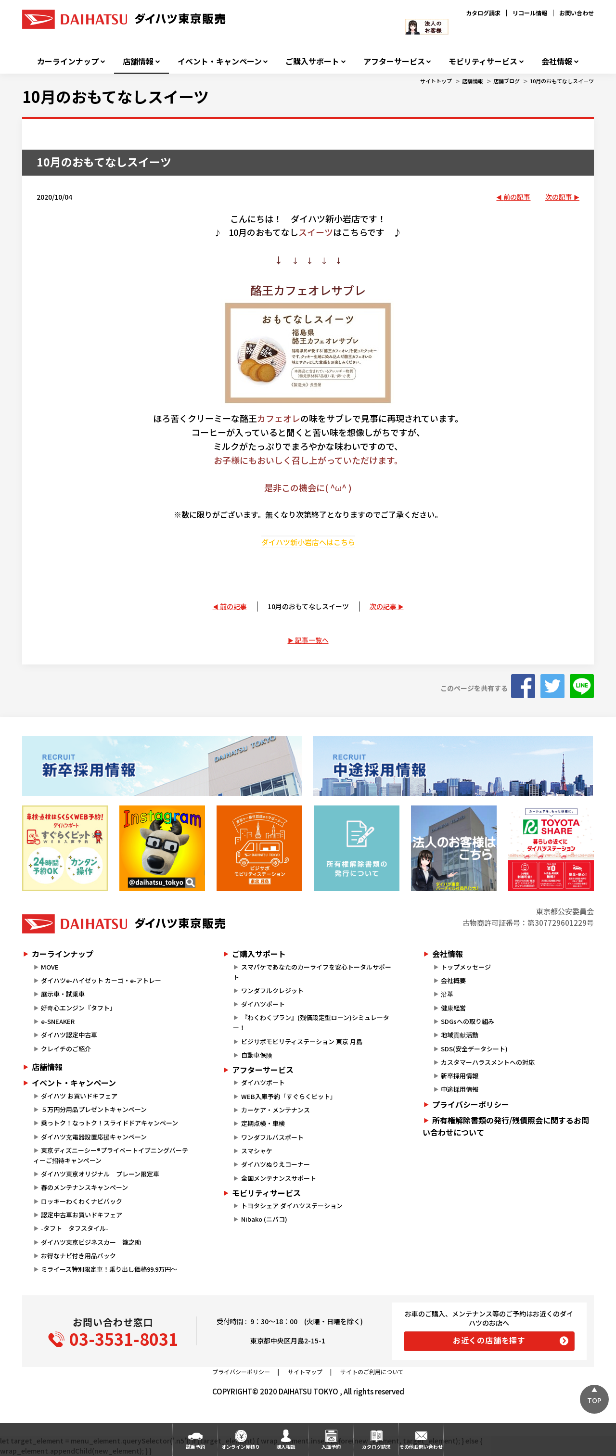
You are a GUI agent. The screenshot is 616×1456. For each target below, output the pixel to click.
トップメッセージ (466, 966)
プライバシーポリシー (470, 1104)
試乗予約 (195, 1446)
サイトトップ (436, 81)
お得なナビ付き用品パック (81, 1255)
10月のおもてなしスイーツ (562, 81)
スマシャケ (256, 1150)
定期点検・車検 (263, 1123)
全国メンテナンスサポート (278, 1178)
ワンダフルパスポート (272, 1137)
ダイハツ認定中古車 (69, 1034)
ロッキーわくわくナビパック (81, 1201)
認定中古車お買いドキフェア (81, 1214)
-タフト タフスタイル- (74, 1228)
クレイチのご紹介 (66, 1048)
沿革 (447, 993)
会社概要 (453, 980)
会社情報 (556, 61)
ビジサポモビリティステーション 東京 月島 (301, 1041)
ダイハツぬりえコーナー (275, 1164)
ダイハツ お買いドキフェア (79, 1095)
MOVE (50, 966)
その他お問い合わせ (421, 1446)
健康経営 (453, 1007)
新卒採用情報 (459, 1075)
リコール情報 (530, 13)
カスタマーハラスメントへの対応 (488, 1062)
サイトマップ (305, 1371)
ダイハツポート (263, 1004)
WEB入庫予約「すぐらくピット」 (288, 1096)
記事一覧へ (312, 640)
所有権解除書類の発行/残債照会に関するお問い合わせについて (506, 1126)
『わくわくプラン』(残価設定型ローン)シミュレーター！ (311, 1022)
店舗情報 (138, 61)
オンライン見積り (240, 1446)
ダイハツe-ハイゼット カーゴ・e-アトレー (101, 980)
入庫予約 (331, 1446)
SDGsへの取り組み (467, 1021)
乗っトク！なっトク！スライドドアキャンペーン (109, 1122)
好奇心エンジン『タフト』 (78, 1007)
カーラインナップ (68, 61)
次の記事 (558, 196)
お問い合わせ (576, 13)
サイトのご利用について (372, 1371)
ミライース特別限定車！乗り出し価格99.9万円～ (109, 1269)
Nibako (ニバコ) (264, 1219)
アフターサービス (394, 61)
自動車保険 (256, 1055)
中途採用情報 (459, 1089)
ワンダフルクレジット (272, 990)
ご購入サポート (312, 61)
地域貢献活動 (459, 1034)
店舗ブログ (506, 81)
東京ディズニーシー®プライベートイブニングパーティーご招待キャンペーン (110, 1155)
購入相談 (285, 1446)
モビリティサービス (483, 61)
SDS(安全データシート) (474, 1048)
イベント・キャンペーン (220, 61)
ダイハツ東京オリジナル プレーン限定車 (100, 1173)
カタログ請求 (483, 13)
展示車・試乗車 (63, 993)
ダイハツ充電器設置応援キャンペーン (94, 1136)
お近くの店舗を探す (489, 1340)
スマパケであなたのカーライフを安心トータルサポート (312, 972)
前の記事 (516, 196)
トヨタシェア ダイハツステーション (292, 1205)
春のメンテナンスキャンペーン (84, 1187)
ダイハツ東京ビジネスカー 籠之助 (91, 1242)
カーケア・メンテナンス (275, 1109)
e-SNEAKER (58, 1021)
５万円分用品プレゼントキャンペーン (94, 1109)
